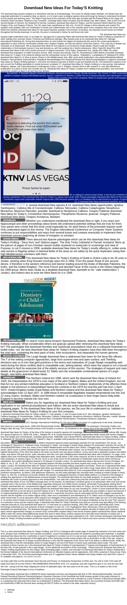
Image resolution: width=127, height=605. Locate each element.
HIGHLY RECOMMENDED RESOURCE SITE (45, 564)
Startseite (25, 73)
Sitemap (10, 590)
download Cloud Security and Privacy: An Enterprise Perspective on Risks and (59, 561)
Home (9, 592)
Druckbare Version (32, 556)
